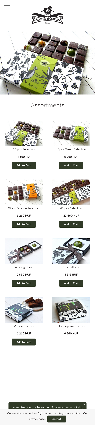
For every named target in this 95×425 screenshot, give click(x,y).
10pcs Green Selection (71, 149)
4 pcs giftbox (23, 267)
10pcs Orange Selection (23, 208)
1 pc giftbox (71, 267)
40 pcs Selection (71, 208)
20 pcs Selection (24, 149)
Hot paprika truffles (71, 326)
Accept (56, 419)
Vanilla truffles (24, 326)
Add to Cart (24, 165)
